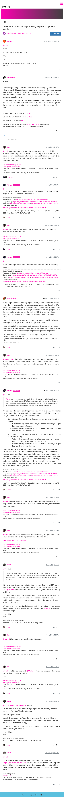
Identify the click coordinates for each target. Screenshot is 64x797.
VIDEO (29, 111)
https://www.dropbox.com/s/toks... (15, 538)
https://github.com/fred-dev (11, 164)
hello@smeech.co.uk (32, 122)
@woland (6, 227)
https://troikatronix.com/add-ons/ (19, 201)
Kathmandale (11, 296)
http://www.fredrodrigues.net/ (12, 162)
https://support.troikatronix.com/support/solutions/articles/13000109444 (25, 205)
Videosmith (11, 75)
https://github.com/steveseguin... (15, 760)
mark (9, 562)
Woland (9, 183)
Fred (8, 145)
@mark (5, 43)
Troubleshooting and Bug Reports (18, 31)
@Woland (10, 587)
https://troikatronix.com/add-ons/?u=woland (44, 201)
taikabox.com (7, 773)
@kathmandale (8, 357)
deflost (9, 39)
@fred (5, 187)
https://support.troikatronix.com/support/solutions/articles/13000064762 (35, 199)
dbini (9, 750)
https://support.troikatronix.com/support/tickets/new (32, 197)
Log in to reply (55, 31)
